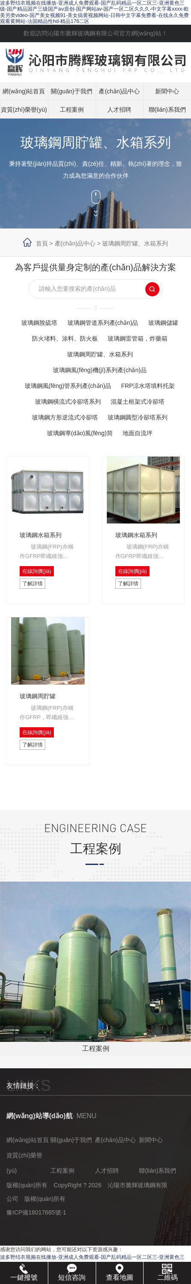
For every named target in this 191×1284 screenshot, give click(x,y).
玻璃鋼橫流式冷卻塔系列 (68, 401)
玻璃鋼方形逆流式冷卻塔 (65, 417)
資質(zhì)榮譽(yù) (24, 109)
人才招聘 (119, 109)
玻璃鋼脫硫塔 (39, 322)
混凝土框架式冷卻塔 (138, 401)
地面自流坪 (138, 433)
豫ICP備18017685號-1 (36, 1212)
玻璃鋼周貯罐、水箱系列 (100, 354)
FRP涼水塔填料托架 (148, 385)
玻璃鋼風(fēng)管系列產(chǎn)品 (68, 385)
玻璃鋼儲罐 (163, 322)
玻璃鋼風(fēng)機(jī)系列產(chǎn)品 (100, 370)
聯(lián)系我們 (167, 109)
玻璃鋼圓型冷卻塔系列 (137, 417)
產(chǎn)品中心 (119, 91)
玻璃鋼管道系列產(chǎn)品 (103, 322)
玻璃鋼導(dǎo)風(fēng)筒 (79, 433)
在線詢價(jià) (36, 571)
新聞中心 (167, 91)
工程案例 (72, 109)
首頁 (42, 243)
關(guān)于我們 (71, 91)
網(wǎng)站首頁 (24, 91)
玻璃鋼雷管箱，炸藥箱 (137, 338)
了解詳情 (32, 584)
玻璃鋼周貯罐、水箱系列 (135, 243)
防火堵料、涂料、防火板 (65, 338)
